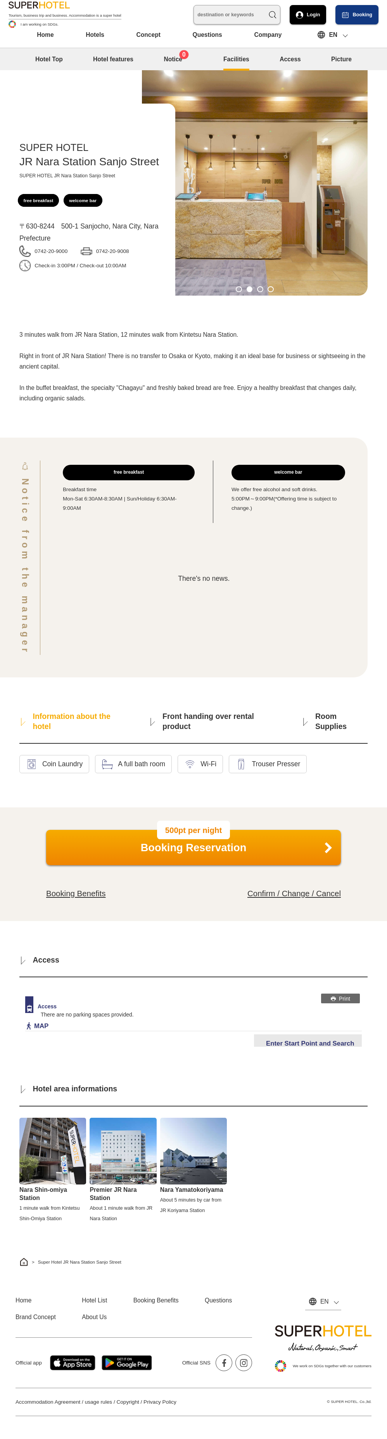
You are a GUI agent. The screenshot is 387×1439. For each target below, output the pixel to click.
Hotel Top (49, 59)
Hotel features (113, 59)
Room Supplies (325, 721)
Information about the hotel (66, 721)
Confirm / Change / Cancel (294, 893)
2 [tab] (250, 289)
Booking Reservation (194, 844)
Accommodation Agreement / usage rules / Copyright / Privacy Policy (96, 1402)
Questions (207, 34)
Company (268, 34)
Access (290, 59)
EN (333, 34)
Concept (148, 34)
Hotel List (94, 1300)
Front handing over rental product (202, 721)
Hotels (95, 34)
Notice (176, 58)
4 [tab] (271, 289)
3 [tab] (260, 289)
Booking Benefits (76, 893)
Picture (341, 59)
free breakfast (39, 200)
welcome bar (83, 200)
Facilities (236, 59)
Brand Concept (36, 1317)
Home (45, 34)
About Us (94, 1317)
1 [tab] (239, 289)
